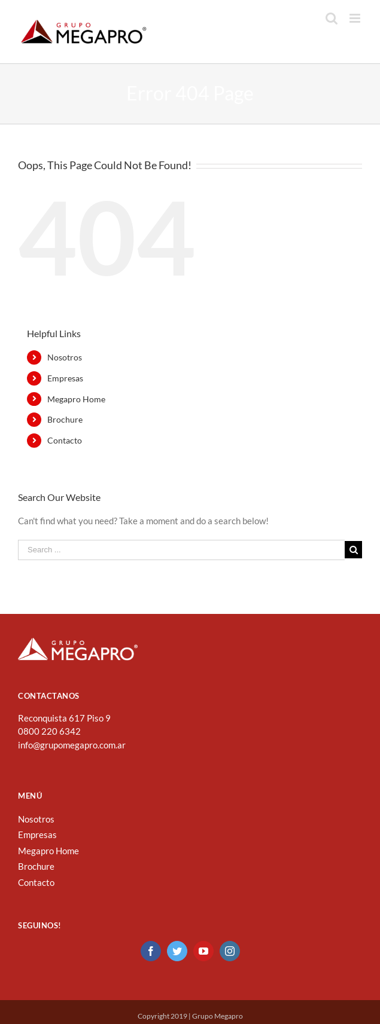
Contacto (64, 440)
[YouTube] (203, 951)
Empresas (65, 378)
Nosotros (64, 357)
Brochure (65, 419)
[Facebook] (151, 951)
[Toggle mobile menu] (355, 18)
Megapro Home (76, 399)
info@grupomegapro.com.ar (72, 744)
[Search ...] (181, 550)
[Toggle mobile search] (332, 18)
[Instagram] (230, 951)
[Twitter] (177, 951)
